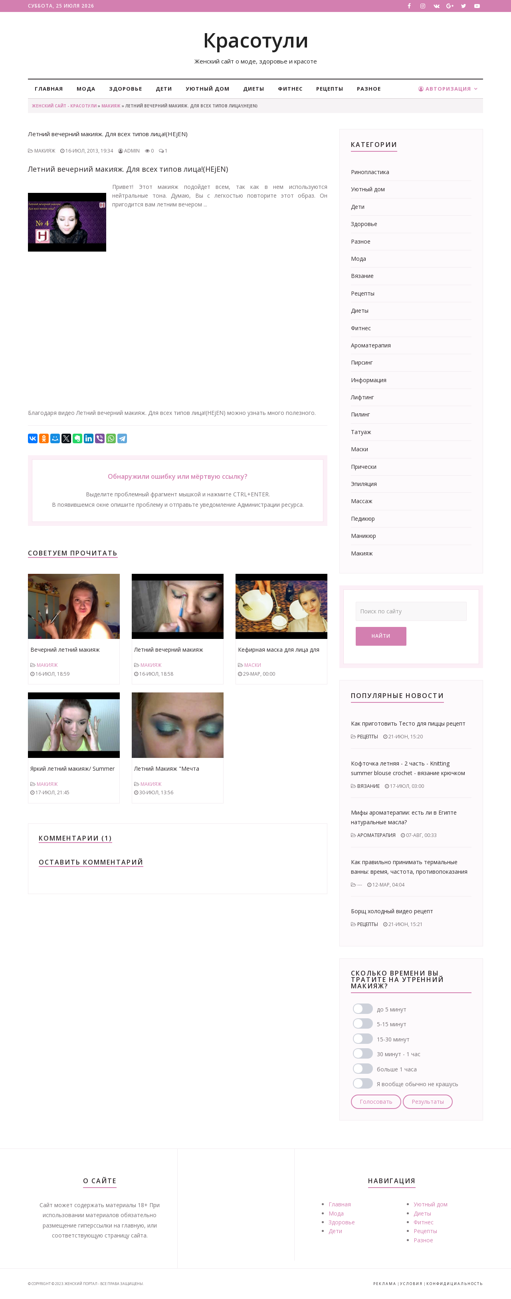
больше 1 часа (397, 1069)
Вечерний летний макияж (65, 649)
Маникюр (363, 535)
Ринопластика (370, 172)
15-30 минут (393, 1039)
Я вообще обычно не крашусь (417, 1084)
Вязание (362, 276)
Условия (411, 1283)
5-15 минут (391, 1024)
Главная (49, 88)
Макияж (111, 106)
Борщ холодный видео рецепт (392, 911)
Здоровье (125, 88)
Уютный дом (208, 88)
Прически (363, 466)
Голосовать (376, 1101)
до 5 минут (391, 1009)
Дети (164, 88)
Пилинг (360, 414)
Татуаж (361, 432)
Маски (252, 665)
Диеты (253, 88)
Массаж (361, 501)
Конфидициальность (454, 1283)
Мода (86, 88)
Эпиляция (364, 484)
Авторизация (444, 88)
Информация (368, 380)
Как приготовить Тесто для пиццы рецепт (408, 723)
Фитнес (290, 88)
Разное (369, 88)
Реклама (384, 1283)
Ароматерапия (371, 345)
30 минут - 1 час (398, 1054)
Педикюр (363, 518)
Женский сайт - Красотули (64, 106)
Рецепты (329, 88)
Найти (381, 636)
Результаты (428, 1101)
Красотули (256, 40)
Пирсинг (362, 362)
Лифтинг (362, 397)
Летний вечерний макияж (168, 649)
